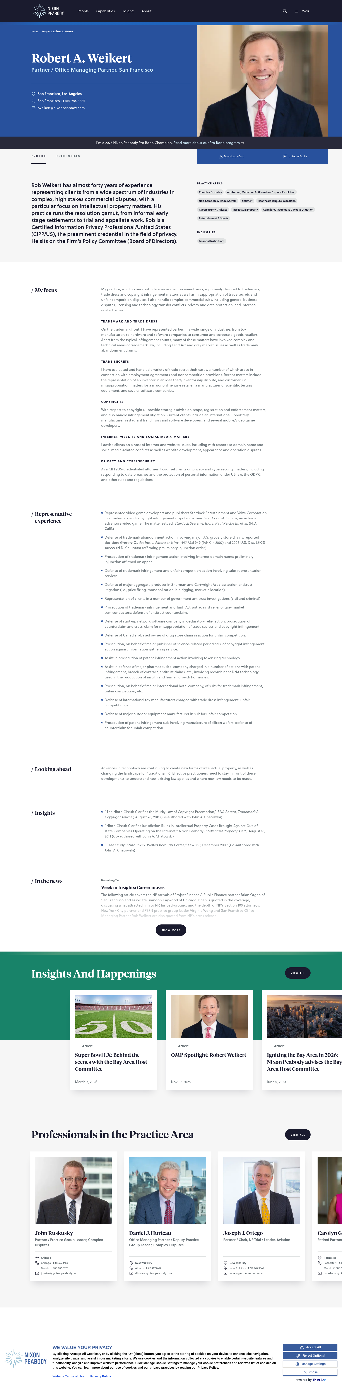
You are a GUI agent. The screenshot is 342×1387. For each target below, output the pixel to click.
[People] (83, 11)
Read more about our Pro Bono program (209, 142)
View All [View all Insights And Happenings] (298, 973)
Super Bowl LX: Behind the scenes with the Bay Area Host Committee (111, 1061)
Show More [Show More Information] (171, 930)
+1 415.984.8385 (73, 104)
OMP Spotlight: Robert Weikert (208, 1054)
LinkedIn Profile (295, 156)
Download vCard (231, 156)
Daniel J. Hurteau (150, 1232)
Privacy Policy (100, 1376)
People (46, 31)
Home (34, 31)
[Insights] (128, 11)
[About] (146, 11)
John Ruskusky (54, 1232)
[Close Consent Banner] (310, 1372)
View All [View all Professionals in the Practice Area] (298, 1135)
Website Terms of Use (68, 1376)
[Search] (285, 11)
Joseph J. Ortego (243, 1232)
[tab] (38, 156)
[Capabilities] (105, 11)
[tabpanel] (171, 558)
